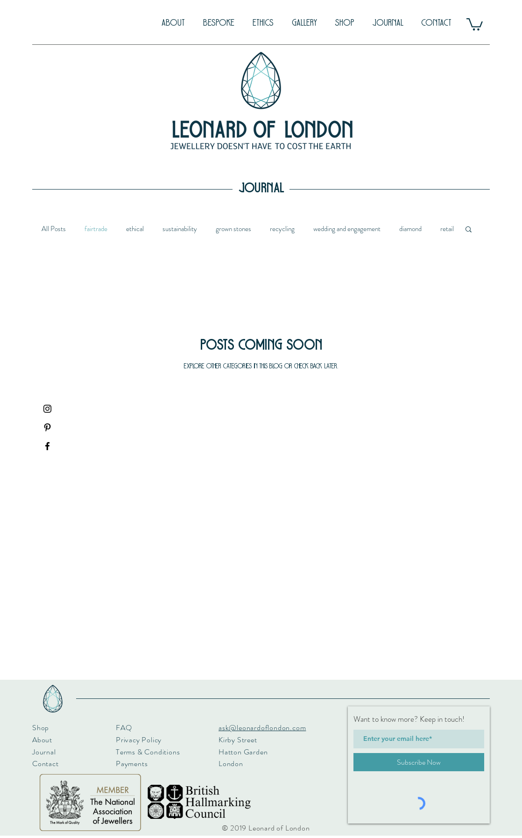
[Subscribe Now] (418, 762)
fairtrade (96, 229)
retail (447, 229)
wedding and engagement (347, 229)
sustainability (179, 229)
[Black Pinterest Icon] (47, 427)
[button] (474, 23)
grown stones (233, 229)
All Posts (54, 229)
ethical (135, 229)
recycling (282, 229)
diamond (410, 229)
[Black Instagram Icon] (47, 408)
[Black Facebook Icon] (47, 446)
